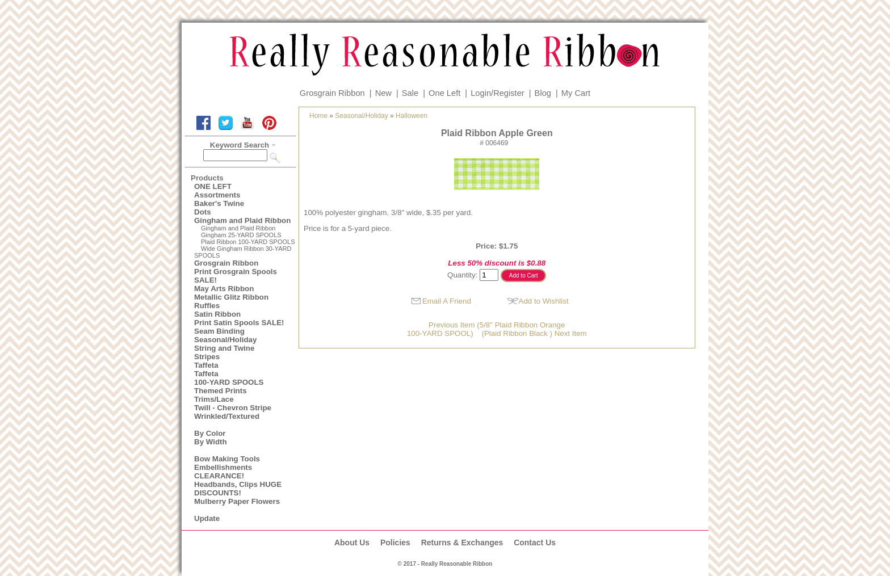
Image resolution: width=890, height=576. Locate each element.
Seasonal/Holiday (225, 339)
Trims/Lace (214, 399)
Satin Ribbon (217, 314)
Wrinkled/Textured (226, 416)
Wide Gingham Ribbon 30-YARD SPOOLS (242, 252)
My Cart (575, 93)
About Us (352, 542)
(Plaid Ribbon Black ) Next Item (533, 333)
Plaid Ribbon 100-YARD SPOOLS (248, 241)
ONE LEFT (213, 186)
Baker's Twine (219, 203)
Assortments (217, 195)
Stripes (207, 356)
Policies (395, 542)
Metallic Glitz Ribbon (231, 297)
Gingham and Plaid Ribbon (242, 220)
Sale (410, 93)
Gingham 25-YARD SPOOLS (241, 235)
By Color (210, 433)
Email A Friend (446, 301)
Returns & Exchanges (462, 542)
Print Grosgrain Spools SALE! (235, 275)
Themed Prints (220, 390)
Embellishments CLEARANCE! (223, 471)
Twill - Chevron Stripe (232, 407)
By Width (210, 442)
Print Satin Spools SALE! (239, 322)
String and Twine (224, 348)
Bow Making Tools (227, 459)
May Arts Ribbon (224, 288)
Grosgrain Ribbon (332, 93)
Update (207, 518)
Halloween (411, 116)
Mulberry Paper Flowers (237, 501)
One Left (444, 93)
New (383, 93)
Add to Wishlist (544, 301)
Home (318, 116)
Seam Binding (219, 331)
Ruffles (207, 305)
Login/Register (497, 93)
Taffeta (206, 365)
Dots (202, 212)
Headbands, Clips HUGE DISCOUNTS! (238, 488)
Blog (543, 93)
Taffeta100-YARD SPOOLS (228, 377)
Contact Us (535, 542)
